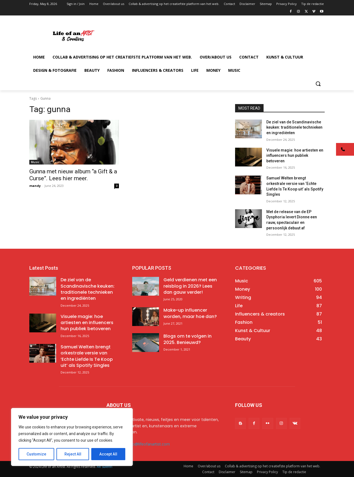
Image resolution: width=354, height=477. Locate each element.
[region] (72, 437)
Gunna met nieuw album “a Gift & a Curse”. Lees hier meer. (73, 175)
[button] (318, 83)
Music (35, 162)
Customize (36, 454)
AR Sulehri (104, 466)
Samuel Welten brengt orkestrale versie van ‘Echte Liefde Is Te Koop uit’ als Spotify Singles (87, 356)
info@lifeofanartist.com (149, 444)
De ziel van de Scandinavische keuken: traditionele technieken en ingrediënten (294, 127)
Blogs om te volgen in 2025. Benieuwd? (187, 339)
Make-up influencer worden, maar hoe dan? (190, 313)
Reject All (72, 454)
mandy (35, 186)
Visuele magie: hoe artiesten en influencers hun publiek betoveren (294, 155)
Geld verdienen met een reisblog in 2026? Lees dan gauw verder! (190, 286)
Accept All (108, 454)
